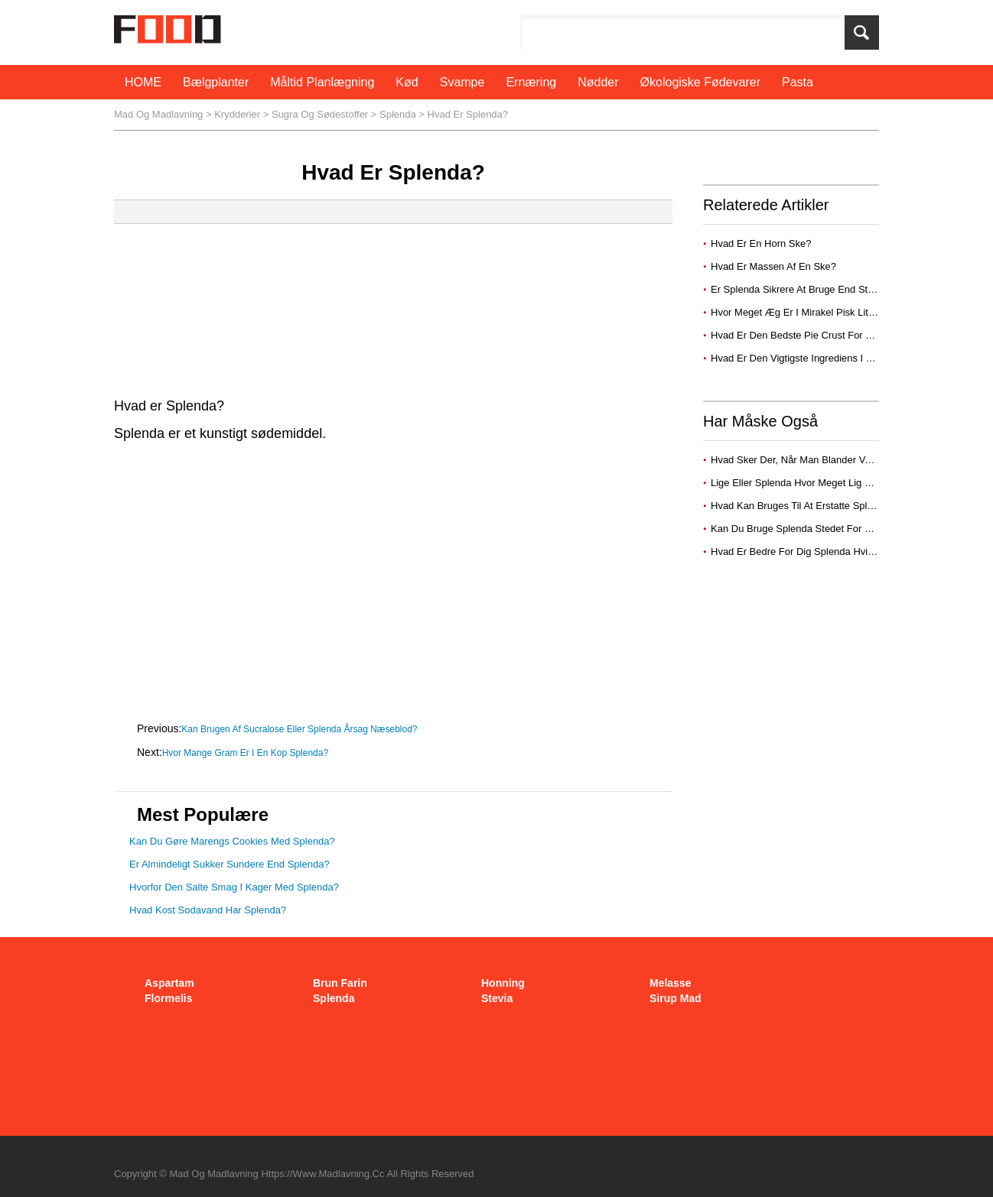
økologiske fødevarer (700, 82)
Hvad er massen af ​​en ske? (775, 266)
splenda (397, 114)
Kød (407, 82)
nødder (598, 82)
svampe (462, 82)
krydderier (237, 114)
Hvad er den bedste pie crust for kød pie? (810, 335)
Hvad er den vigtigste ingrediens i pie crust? (813, 358)
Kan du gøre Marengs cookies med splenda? (232, 841)
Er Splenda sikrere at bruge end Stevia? (802, 289)
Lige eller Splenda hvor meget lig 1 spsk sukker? (822, 482)
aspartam (169, 983)
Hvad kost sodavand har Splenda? (207, 910)
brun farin (340, 983)
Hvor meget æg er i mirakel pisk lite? (796, 312)
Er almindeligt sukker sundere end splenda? (229, 864)
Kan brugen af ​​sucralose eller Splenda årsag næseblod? (300, 729)
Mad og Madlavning (158, 114)
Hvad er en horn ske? (762, 243)
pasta (797, 82)
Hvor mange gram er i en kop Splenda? (246, 753)
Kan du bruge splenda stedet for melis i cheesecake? (834, 528)
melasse (670, 983)
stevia (497, 998)
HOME (143, 82)
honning (503, 983)
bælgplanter (216, 82)
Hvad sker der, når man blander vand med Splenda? (829, 460)
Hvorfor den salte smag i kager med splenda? (234, 887)
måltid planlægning (322, 82)
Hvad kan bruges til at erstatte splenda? (803, 505)
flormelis (168, 998)
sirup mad (676, 998)
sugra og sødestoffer (320, 114)
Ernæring (531, 82)
